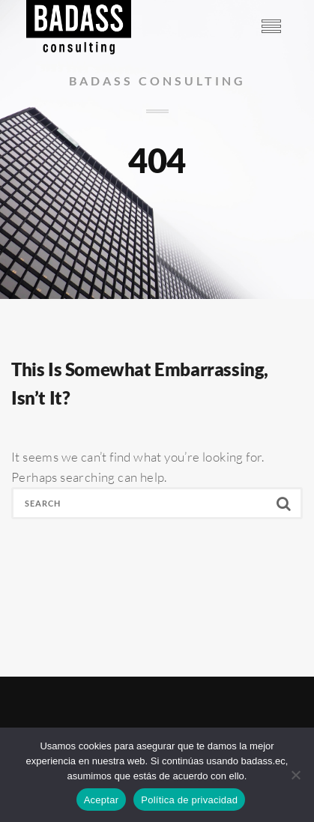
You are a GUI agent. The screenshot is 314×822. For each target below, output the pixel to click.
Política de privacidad (189, 800)
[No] (295, 774)
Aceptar (101, 800)
